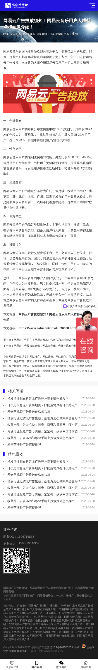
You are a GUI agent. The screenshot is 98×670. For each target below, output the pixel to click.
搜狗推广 (55, 605)
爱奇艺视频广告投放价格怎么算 (28, 411)
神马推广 (66, 605)
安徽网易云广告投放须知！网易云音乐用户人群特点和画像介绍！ (47, 624)
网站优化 (61, 356)
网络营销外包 (45, 595)
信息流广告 (75, 356)
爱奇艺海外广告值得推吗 (24, 444)
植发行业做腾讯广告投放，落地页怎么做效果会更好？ (44, 418)
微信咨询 (61, 665)
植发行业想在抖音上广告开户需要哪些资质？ (38, 398)
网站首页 (86, 665)
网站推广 (34, 356)
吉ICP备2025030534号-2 (64, 647)
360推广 (44, 605)
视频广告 (19, 361)
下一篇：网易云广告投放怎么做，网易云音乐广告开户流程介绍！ (41, 345)
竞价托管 (82, 595)
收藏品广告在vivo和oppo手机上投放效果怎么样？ (41, 438)
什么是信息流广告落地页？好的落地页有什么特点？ (42, 405)
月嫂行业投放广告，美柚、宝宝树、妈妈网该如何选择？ (45, 431)
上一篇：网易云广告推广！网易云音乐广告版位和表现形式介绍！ (41, 339)
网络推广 (29, 595)
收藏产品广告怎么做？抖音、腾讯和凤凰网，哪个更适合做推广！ (51, 425)
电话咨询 (36, 665)
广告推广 (69, 595)
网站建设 (48, 356)
